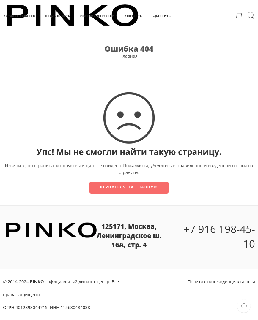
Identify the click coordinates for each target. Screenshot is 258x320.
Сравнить (161, 16)
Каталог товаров (19, 16)
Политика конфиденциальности (221, 281)
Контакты (134, 16)
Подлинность (57, 16)
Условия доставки (97, 16)
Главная (128, 56)
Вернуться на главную (129, 187)
